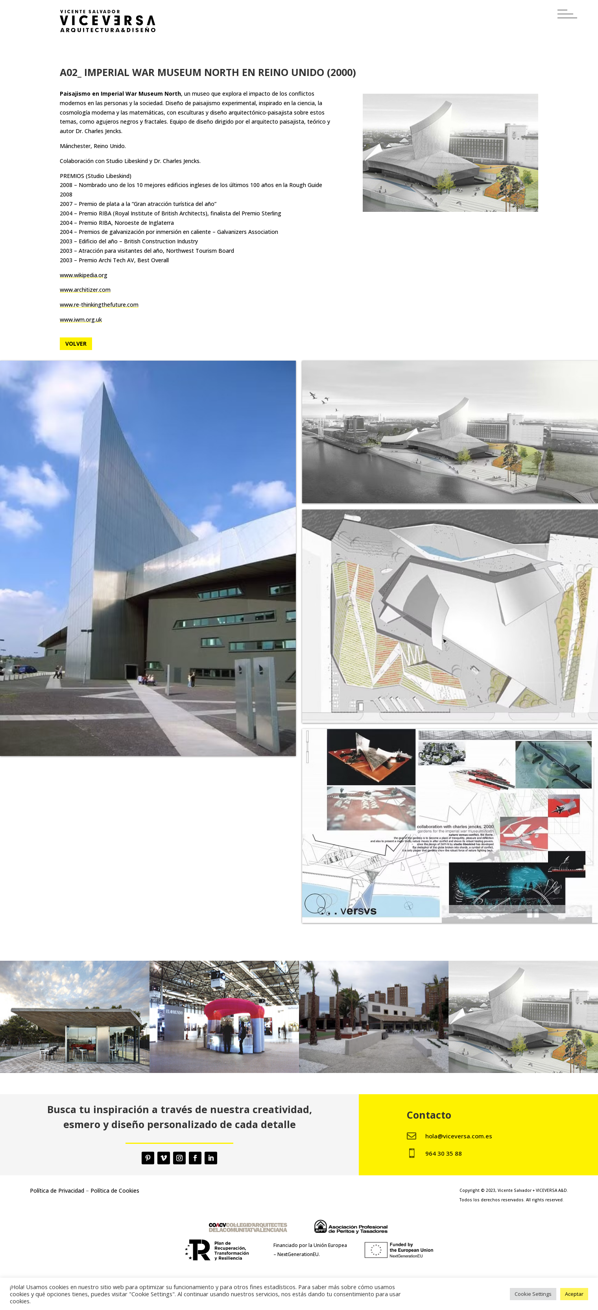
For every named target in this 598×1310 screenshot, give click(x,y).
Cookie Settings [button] (533, 1293)
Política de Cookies (114, 1190)
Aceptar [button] (574, 1293)
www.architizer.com (85, 289)
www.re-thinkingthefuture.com (99, 304)
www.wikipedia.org (83, 275)
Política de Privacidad (57, 1190)
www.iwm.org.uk (81, 319)
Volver (76, 343)
